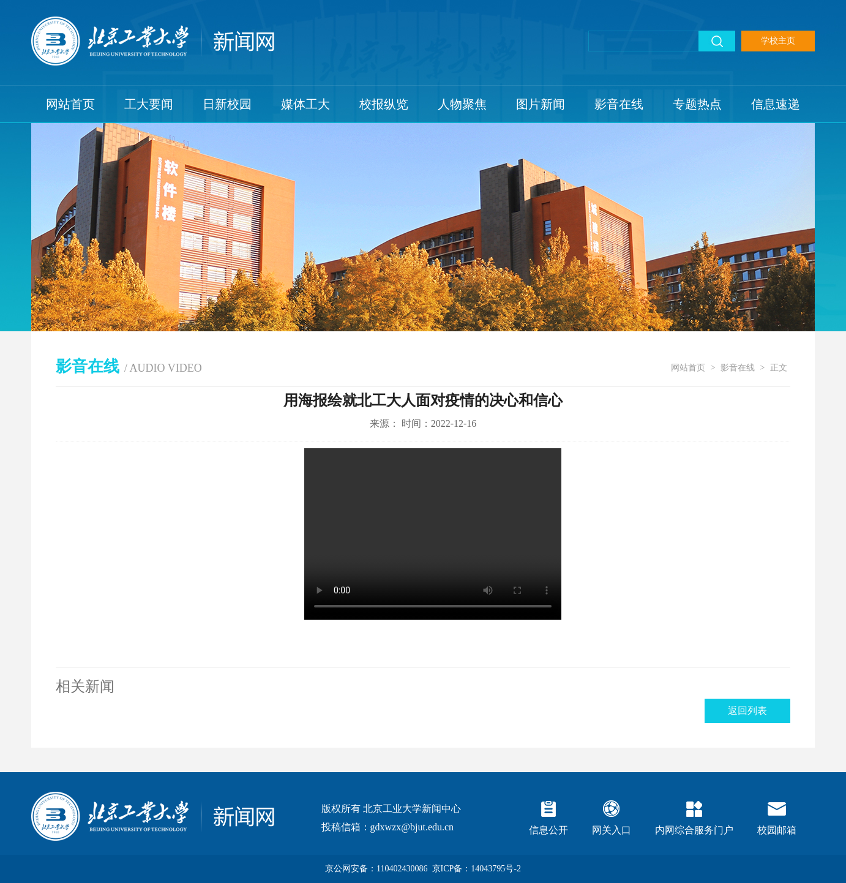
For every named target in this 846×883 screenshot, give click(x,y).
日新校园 (227, 104)
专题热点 (697, 104)
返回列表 (747, 710)
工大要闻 (148, 104)
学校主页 (778, 40)
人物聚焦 (462, 104)
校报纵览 (383, 104)
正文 (778, 367)
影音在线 (618, 104)
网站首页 (70, 104)
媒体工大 (305, 104)
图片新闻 (540, 104)
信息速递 (775, 104)
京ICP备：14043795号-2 (476, 868)
